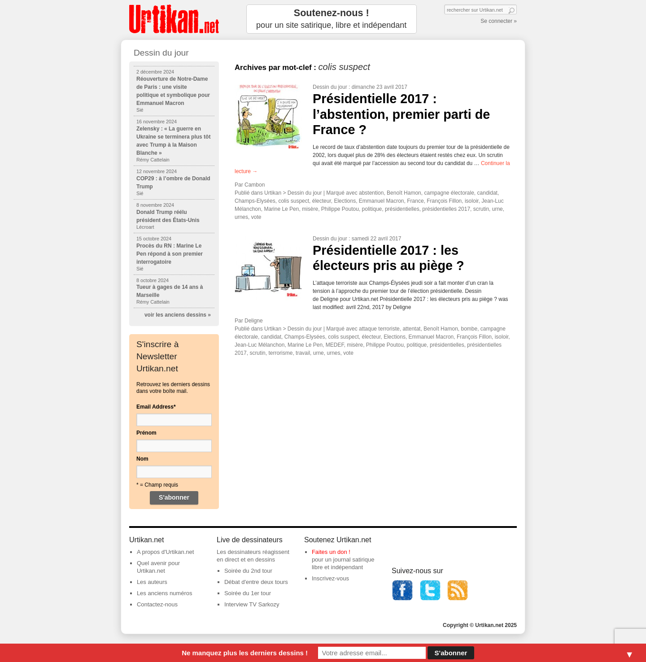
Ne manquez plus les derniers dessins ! (245, 653)
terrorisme (280, 353)
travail (303, 353)
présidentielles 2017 (446, 209)
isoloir (472, 201)
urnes (241, 217)
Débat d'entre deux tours (256, 582)
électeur (321, 201)
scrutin (481, 209)
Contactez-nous (157, 604)
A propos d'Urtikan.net (165, 552)
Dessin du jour (330, 87)
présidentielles (402, 209)
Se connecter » (498, 21)
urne (497, 209)
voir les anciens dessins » (177, 315)
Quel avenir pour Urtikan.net (158, 567)
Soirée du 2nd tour (248, 570)
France (415, 201)
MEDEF (335, 345)
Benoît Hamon (404, 193)
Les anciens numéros (164, 593)
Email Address (156, 407)
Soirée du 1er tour (247, 593)
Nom (142, 459)
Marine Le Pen (281, 209)
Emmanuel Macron (381, 201)
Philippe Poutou (340, 209)
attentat (411, 329)
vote (256, 217)
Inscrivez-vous (330, 578)
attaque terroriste (379, 329)
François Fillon (444, 201)
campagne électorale (449, 193)
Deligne (253, 321)
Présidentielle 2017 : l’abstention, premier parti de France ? (401, 114)
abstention (371, 193)
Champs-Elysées (255, 201)
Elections (345, 201)
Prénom (146, 433)
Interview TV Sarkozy (251, 604)
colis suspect (293, 201)
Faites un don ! (331, 552)
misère (310, 209)
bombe (469, 329)
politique (372, 209)
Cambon (254, 185)
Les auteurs (152, 582)
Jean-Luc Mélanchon (259, 345)
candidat (487, 193)
